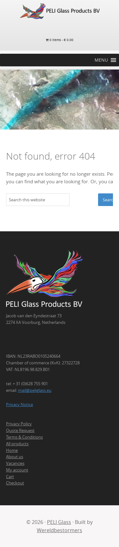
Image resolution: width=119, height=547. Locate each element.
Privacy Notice (19, 404)
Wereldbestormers (59, 530)
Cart (10, 476)
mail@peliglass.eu (34, 390)
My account (17, 470)
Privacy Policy (19, 424)
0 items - (59, 40)
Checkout (15, 483)
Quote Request (20, 430)
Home (12, 450)
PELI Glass (59, 522)
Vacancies (15, 463)
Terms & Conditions (24, 437)
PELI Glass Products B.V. (59, 11)
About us (14, 456)
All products (17, 444)
